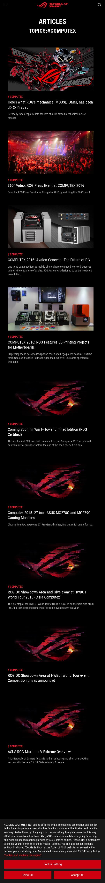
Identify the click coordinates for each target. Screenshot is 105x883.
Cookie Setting (52, 864)
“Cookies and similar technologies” (22, 855)
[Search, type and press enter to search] (99, 5)
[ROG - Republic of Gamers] (52, 5)
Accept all (77, 875)
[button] (5, 5)
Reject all (28, 875)
